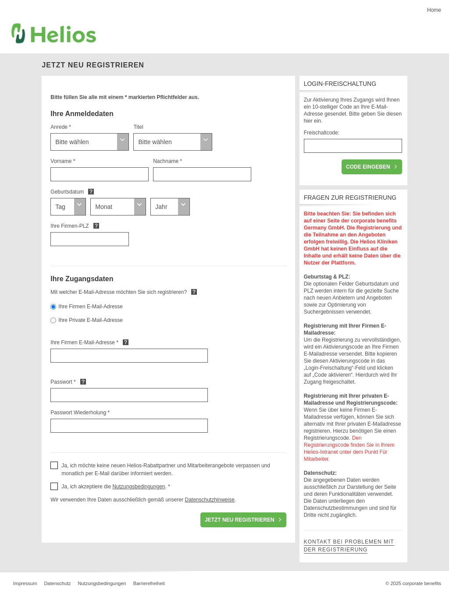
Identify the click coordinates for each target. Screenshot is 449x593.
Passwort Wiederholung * (80, 412)
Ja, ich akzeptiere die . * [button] (115, 487)
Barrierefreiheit (149, 583)
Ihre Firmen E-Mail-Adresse (90, 307)
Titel (138, 127)
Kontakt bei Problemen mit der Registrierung (349, 546)
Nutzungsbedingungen (138, 487)
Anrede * (60, 127)
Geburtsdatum (67, 192)
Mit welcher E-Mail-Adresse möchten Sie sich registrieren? (118, 292)
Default (91, 191)
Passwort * (62, 382)
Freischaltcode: (321, 133)
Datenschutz (57, 583)
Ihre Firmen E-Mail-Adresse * (84, 342)
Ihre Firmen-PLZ (69, 226)
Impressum (25, 583)
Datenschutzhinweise (209, 500)
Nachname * (167, 161)
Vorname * (62, 161)
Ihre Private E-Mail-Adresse (90, 320)
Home (434, 10)
